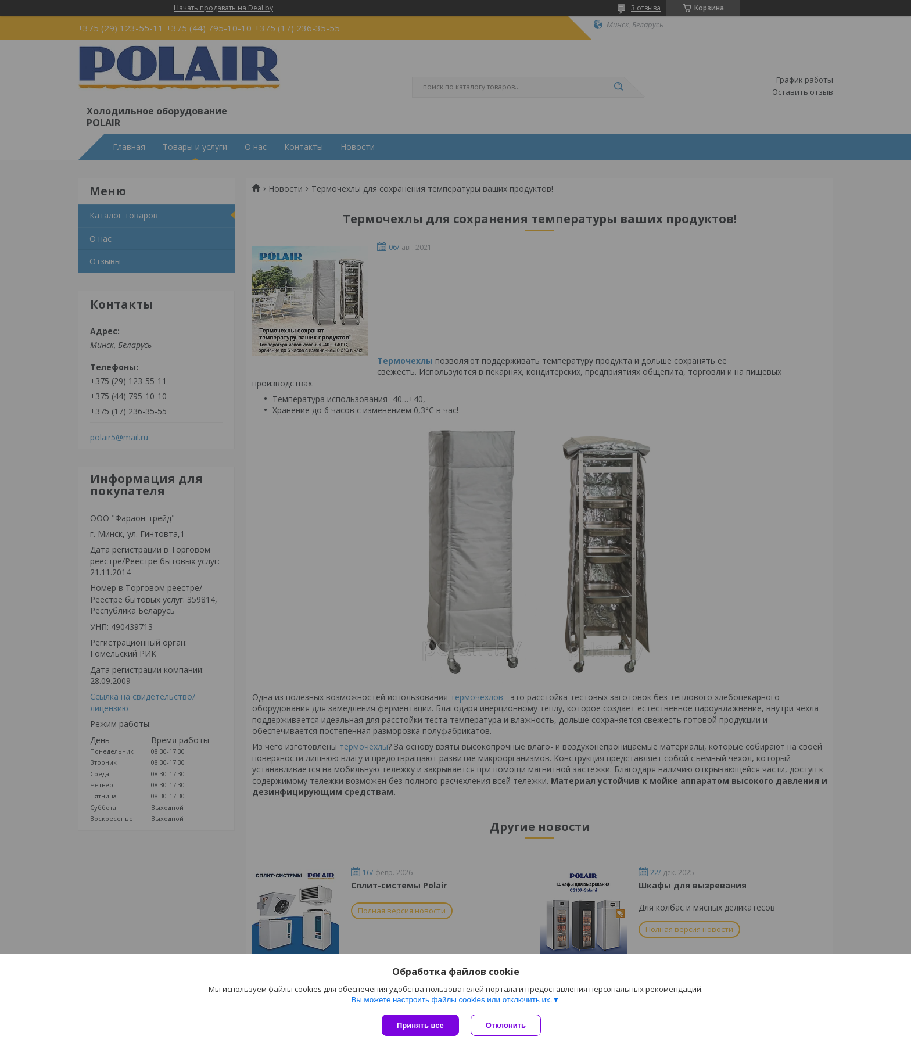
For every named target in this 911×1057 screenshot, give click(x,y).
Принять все (420, 1025)
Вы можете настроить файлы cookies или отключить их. (451, 999)
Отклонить (506, 1025)
